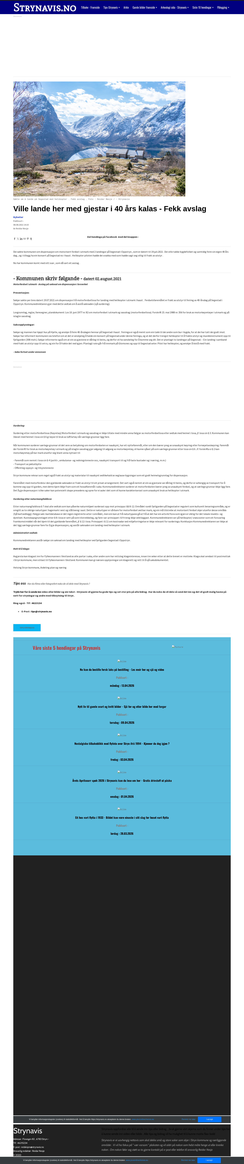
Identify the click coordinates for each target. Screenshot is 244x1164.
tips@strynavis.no (41, 611)
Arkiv (126, 7)
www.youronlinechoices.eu (137, 1160)
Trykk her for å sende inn (27, 591)
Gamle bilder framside (144, 7)
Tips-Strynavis (110, 7)
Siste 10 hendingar (202, 7)
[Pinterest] (28, 238)
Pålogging (222, 7)
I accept (209, 1160)
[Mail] (24, 238)
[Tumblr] (31, 238)
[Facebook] (14, 238)
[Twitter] (18, 238)
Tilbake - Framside (90, 7)
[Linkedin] (21, 238)
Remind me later (188, 1160)
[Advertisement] (107, 46)
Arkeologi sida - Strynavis (174, 7)
